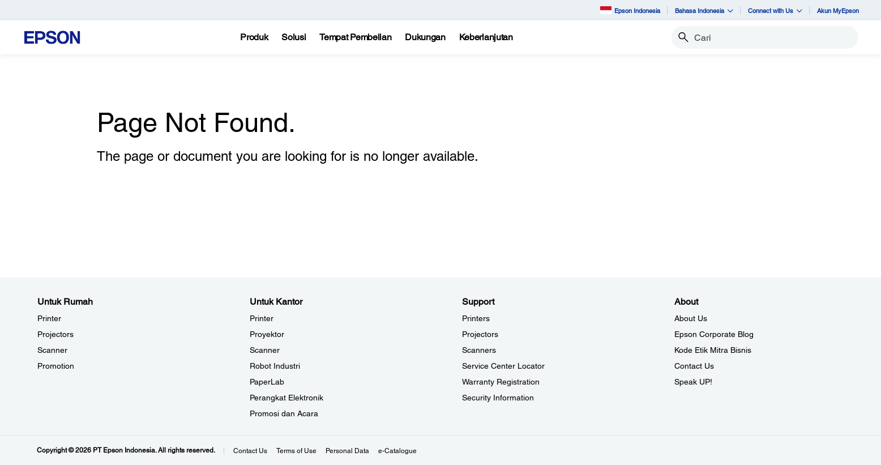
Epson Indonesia (630, 10)
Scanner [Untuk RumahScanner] (52, 350)
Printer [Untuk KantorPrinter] (261, 318)
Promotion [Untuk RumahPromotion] (55, 365)
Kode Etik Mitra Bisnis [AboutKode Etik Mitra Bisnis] (712, 350)
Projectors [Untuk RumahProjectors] (55, 334)
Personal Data (347, 451)
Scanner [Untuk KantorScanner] (265, 350)
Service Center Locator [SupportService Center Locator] (503, 365)
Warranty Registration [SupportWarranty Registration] (501, 381)
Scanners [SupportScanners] (479, 350)
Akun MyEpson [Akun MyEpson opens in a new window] (838, 10)
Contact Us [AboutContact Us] (694, 365)
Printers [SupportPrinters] (476, 318)
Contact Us (250, 451)
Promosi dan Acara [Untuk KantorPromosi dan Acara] (284, 413)
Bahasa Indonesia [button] (704, 10)
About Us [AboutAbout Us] (690, 318)
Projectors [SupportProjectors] (480, 334)
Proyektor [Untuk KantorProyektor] (267, 334)
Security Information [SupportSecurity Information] (498, 397)
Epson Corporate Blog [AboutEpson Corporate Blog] (714, 334)
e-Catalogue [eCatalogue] (397, 451)
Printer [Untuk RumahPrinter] (49, 318)
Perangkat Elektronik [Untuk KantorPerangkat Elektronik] (286, 397)
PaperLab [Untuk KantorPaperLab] (267, 381)
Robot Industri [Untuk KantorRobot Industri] (275, 365)
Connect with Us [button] (775, 10)
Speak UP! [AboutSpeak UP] (693, 381)
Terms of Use (296, 451)
